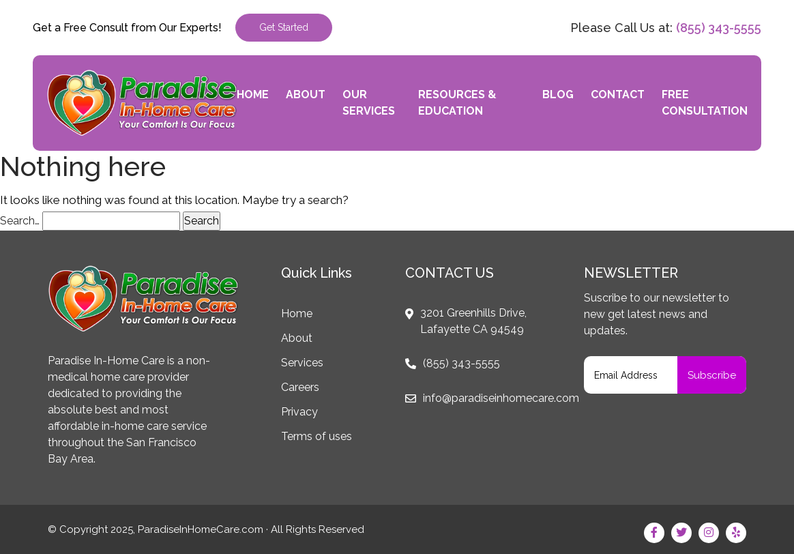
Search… (20, 220)
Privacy (299, 411)
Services (302, 362)
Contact (618, 94)
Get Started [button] (283, 27)
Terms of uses (316, 436)
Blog (558, 94)
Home (253, 94)
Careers (300, 387)
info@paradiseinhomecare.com (501, 398)
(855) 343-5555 (718, 27)
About (305, 94)
